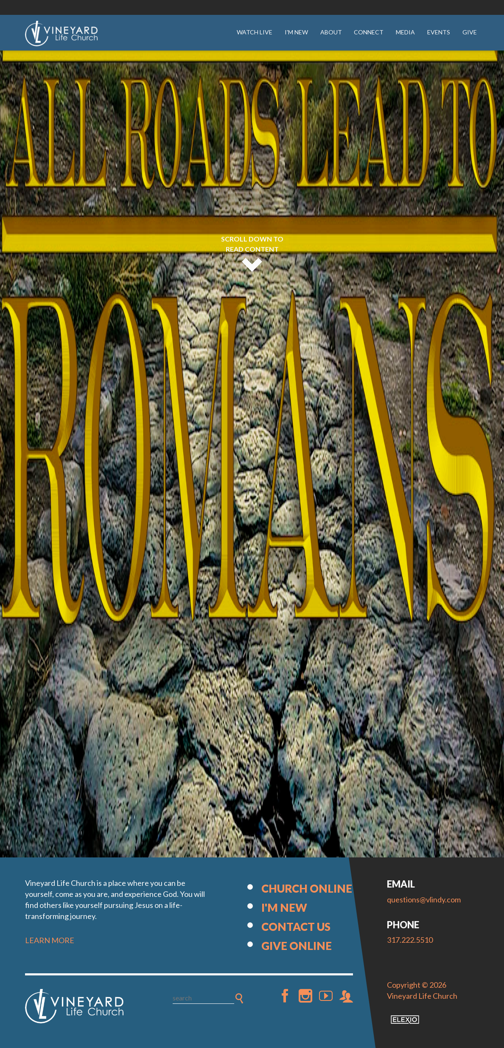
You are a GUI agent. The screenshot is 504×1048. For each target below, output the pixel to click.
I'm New (296, 32)
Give (469, 32)
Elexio (405, 1019)
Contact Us (295, 926)
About (331, 32)
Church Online (306, 888)
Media (405, 32)
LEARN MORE (49, 940)
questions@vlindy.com (424, 899)
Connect (369, 32)
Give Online (296, 945)
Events (438, 32)
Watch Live (254, 32)
